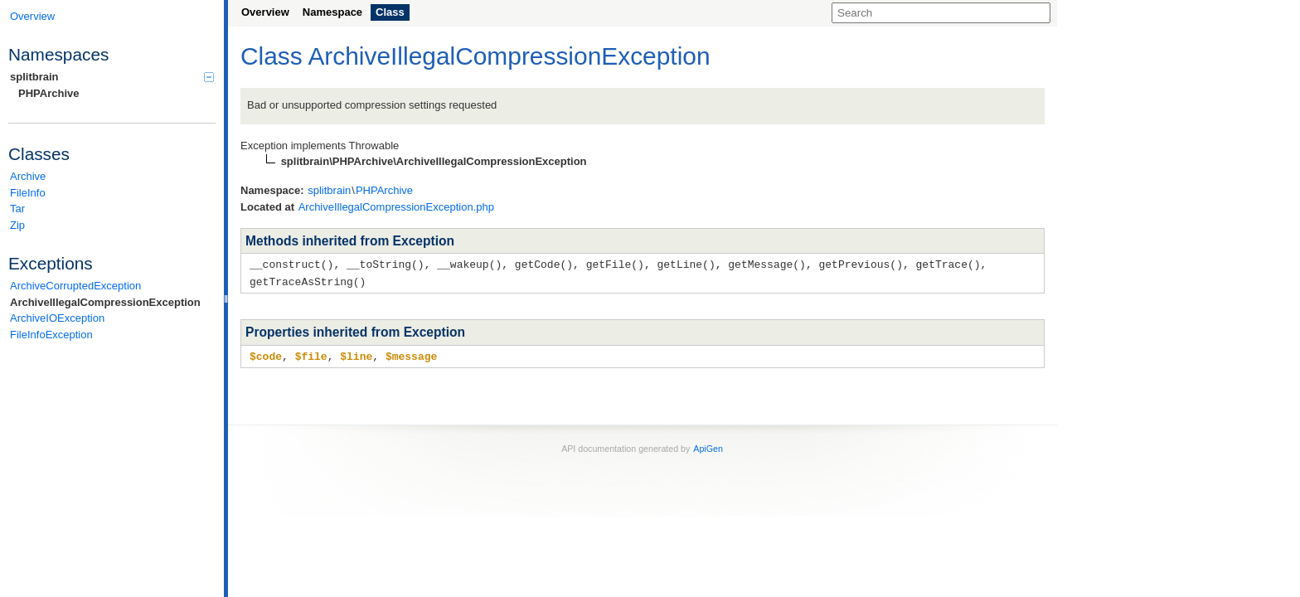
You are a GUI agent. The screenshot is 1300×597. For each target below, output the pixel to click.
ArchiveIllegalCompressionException (105, 302)
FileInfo (28, 193)
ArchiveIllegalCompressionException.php (396, 207)
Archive (28, 176)
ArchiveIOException (57, 318)
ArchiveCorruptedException (75, 285)
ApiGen (708, 446)
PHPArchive (48, 93)
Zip (17, 225)
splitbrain (112, 76)
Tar (17, 208)
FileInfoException (51, 334)
